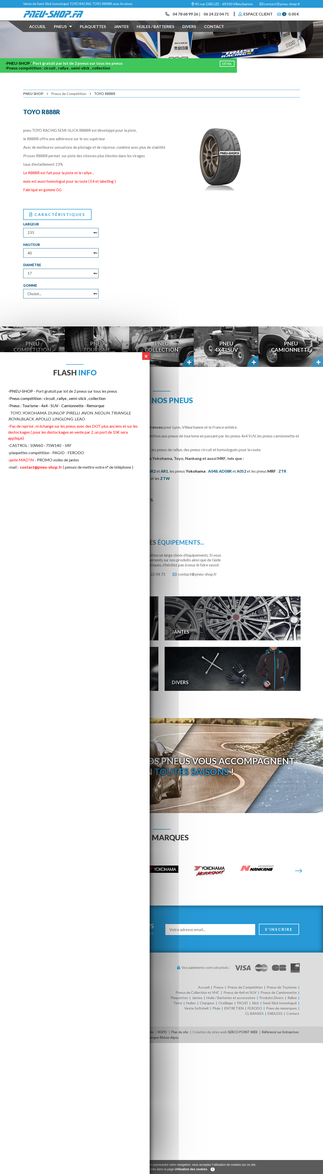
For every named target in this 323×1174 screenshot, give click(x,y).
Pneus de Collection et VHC (197, 1007)
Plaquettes (93, 33)
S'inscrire (279, 943)
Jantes (121, 33)
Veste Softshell (196, 1023)
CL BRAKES (254, 1028)
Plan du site (189, 1046)
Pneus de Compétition (68, 108)
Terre (177, 1017)
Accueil (37, 33)
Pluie (216, 1023)
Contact (214, 33)
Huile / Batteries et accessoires (231, 1012)
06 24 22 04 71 (213, 17)
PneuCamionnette (290, 361)
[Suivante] (298, 885)
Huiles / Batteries (155, 33)
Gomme (30, 300)
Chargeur (207, 1017)
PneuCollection (162, 361)
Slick (255, 1017)
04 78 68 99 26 (181, 17)
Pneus (63, 33)
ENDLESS (275, 1028)
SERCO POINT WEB (254, 1046)
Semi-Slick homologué (280, 1017)
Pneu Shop (33, 108)
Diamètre (32, 279)
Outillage (225, 1017)
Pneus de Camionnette (279, 1007)
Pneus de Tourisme (282, 1002)
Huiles (191, 1017)
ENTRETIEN (234, 1023)
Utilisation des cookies (191, 1169)
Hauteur (31, 259)
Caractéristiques (57, 228)
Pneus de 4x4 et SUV (240, 1007)
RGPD (171, 1046)
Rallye (292, 1012)
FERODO (255, 1023)
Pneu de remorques (281, 1023)
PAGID (242, 1017)
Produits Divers (271, 1012)
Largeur (31, 239)
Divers (189, 33)
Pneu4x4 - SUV (226, 361)
